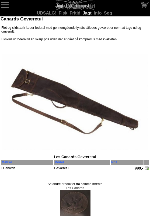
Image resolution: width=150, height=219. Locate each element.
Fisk (63, 13)
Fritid (76, 13)
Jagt (88, 13)
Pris (114, 162)
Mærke (7, 162)
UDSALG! (47, 13)
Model (59, 162)
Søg (108, 13)
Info (98, 13)
